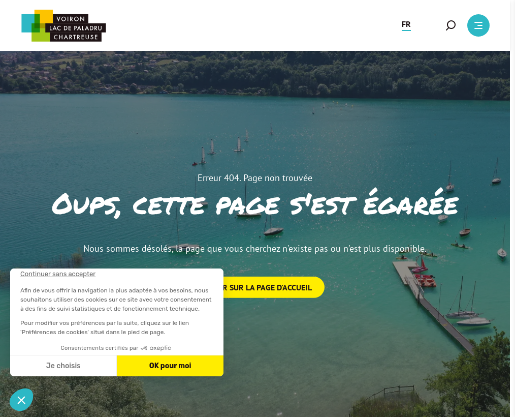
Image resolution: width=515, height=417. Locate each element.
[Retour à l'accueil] (63, 25)
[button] (406, 25)
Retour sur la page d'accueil (255, 287)
